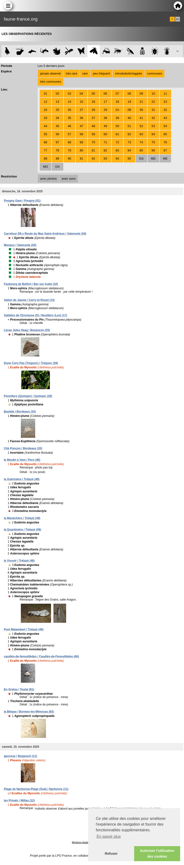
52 (141, 126)
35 (69, 118)
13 (57, 101)
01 (45, 93)
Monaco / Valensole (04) (20, 245)
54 (165, 126)
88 (45, 158)
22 (153, 101)
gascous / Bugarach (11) (20, 756)
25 (57, 110)
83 (117, 150)
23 (165, 101)
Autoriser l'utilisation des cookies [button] (157, 853)
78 (57, 150)
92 (93, 158)
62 (129, 134)
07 (117, 93)
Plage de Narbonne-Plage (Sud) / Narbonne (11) (36, 789)
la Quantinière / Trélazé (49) (22, 529)
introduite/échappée (128, 73)
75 (153, 142)
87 (165, 150)
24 (45, 110)
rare (85, 73)
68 (69, 142)
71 (105, 142)
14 (69, 101)
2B (129, 110)
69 (81, 142)
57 (69, 134)
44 (45, 126)
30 (141, 110)
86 (153, 150)
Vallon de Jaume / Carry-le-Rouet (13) (29, 300)
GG (141, 158)
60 (105, 134)
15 (81, 101)
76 (165, 142)
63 (141, 134)
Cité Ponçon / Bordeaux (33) (23, 448)
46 (69, 126)
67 (57, 142)
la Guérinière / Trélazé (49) (22, 479)
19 (129, 101)
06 (105, 93)
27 (81, 110)
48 (93, 126)
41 (141, 118)
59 (93, 134)
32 (165, 110)
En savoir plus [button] (109, 836)
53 (153, 126)
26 (69, 110)
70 (93, 142)
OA (57, 166)
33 (45, 118)
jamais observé (50, 73)
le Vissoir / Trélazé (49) (19, 560)
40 (129, 118)
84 (129, 150)
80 (81, 150)
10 (153, 93)
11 (165, 93)
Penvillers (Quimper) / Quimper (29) (28, 396)
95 (129, 158)
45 (57, 126)
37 (93, 118)
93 (105, 158)
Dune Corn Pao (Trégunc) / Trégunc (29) (31, 363)
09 (141, 93)
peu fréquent (101, 73)
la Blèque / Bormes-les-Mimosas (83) (29, 711)
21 (141, 101)
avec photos (48, 178)
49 (105, 126)
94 (117, 158)
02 (57, 93)
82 (105, 150)
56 (57, 134)
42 (153, 118)
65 (165, 134)
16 (93, 101)
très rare (71, 73)
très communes (50, 81)
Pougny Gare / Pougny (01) (22, 200)
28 (93, 110)
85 (141, 150)
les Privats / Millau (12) (19, 800)
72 (117, 142)
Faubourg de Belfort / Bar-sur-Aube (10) (31, 284)
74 (141, 142)
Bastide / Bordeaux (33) (20, 411)
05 (93, 93)
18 (117, 101)
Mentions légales (81, 842)
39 (117, 118)
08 (129, 93)
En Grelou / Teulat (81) (19, 689)
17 (105, 101)
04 (81, 93)
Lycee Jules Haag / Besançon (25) (27, 330)
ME (165, 158)
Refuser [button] (111, 853)
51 (129, 126)
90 (69, 158)
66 (45, 142)
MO (45, 166)
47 (81, 126)
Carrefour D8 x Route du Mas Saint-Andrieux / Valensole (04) (45, 233)
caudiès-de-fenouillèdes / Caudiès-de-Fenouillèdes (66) (41, 656)
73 (129, 142)
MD (153, 158)
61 (117, 134)
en (177, 19)
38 (105, 118)
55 (45, 134)
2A (117, 110)
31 (153, 110)
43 (165, 118)
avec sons (69, 178)
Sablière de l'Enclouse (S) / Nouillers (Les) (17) (35, 315)
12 (45, 101)
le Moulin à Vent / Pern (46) (22, 460)
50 (117, 126)
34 (57, 118)
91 (81, 158)
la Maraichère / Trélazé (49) (22, 518)
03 (69, 93)
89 (57, 158)
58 (81, 134)
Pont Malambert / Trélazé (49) (23, 629)
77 (45, 150)
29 (105, 110)
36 (81, 118)
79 (69, 150)
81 (93, 150)
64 (153, 134)
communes (154, 73)
